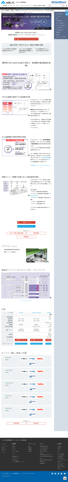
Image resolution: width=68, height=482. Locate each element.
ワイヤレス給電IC (15, 451)
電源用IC (13, 446)
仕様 (56, 18)
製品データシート (21, 340)
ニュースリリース (5, 446)
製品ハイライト (4, 449)
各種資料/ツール (43, 461)
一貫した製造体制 (61, 454)
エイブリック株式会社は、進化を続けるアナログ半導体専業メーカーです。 (34, 8)
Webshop (41, 453)
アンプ (13, 454)
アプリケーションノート (21, 343)
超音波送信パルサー (15, 456)
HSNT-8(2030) (46, 157)
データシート (58, 16)
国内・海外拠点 (60, 465)
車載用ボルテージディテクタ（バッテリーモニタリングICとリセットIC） (29, 10)
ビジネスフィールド (61, 453)
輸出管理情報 (42, 463)
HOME (2, 10)
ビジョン (59, 449)
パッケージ (42, 458)
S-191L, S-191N (36, 312)
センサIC (13, 449)
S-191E (21, 312)
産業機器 (29, 449)
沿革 (58, 451)
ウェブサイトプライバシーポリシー (29, 473)
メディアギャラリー (61, 463)
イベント (3, 453)
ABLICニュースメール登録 (60, 36)
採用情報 (39, 5)
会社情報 (35, 5)
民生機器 (29, 451)
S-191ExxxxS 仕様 (58, 13)
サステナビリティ (28, 5)
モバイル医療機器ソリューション (18, 461)
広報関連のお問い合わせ (44, 446)
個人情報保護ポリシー (17, 473)
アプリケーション (11, 5)
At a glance (60, 446)
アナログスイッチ (15, 458)
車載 (29, 446)
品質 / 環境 (59, 461)
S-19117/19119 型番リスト (60, 25)
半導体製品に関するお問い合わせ (46, 454)
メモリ (13, 453)
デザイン (18, 5)
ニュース (3, 443)
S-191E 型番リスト (59, 20)
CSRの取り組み (60, 456)
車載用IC (12, 10)
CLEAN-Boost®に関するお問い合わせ (46, 456)
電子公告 (59, 468)
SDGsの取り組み (60, 458)
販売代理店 (57, 32)
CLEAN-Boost (14, 460)
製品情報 (5, 5)
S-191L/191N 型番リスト (60, 23)
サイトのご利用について (6, 473)
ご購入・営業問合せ (43, 449)
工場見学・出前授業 (61, 466)
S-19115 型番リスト (59, 27)
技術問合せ (57, 34)
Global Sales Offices (43, 451)
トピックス (4, 451)
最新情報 (43, 5)
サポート (22, 5)
